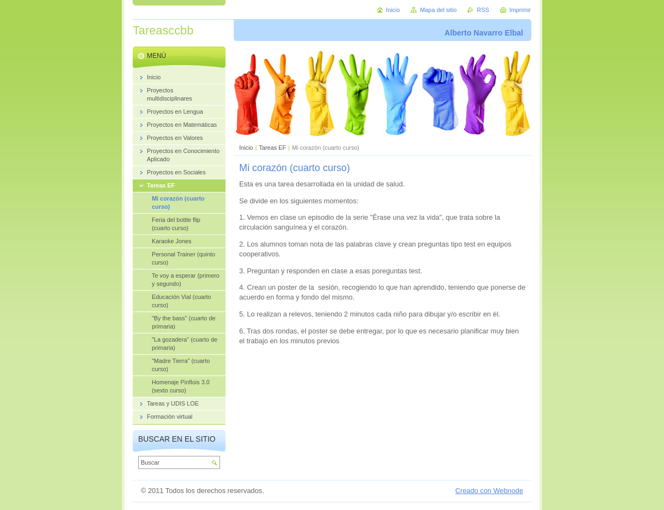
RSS (483, 10)
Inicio (246, 147)
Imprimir (520, 10)
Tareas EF (272, 147)
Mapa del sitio (438, 10)
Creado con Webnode (489, 490)
